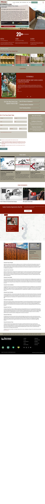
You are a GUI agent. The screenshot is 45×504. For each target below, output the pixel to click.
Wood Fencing (9, 65)
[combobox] (13, 129)
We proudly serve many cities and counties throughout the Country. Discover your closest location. (22, 334)
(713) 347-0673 (4, 7)
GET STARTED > (28, 210)
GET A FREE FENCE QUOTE (22, 26)
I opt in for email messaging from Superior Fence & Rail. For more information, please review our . (13, 145)
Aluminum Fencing (38, 65)
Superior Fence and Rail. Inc (4, 352)
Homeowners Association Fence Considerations (6, 172)
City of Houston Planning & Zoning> (34, 258)
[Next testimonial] (30, 96)
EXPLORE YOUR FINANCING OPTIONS (7, 26)
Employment (36, 338)
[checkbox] (0, 140)
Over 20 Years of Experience (30, 101)
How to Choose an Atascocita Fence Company (8, 201)
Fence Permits (18, 172)
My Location (14, 2)
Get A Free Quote (34, 2)
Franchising (36, 344)
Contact (30, 2)
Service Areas (17, 2)
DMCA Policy (41, 352)
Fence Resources (26, 341)
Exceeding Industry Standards (30, 105)
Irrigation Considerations (35, 172)
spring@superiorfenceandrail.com (11, 230)
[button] (22, 228)
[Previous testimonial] (27, 96)
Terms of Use (38, 352)
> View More (22, 69)
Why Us (27, 2)
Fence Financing (37, 343)
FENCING (21, 2)
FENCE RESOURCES (24, 2)
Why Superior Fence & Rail (27, 201)
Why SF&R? (36, 341)
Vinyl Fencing (24, 65)
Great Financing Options (30, 108)
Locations (25, 338)
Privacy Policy (3, 143)
